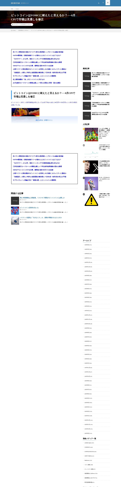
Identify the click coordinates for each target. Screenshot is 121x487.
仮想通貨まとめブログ (89, 467)
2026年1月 (87, 258)
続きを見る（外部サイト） (44, 121)
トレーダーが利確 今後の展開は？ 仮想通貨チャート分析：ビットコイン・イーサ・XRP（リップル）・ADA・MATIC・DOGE (104, 132)
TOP (12, 8)
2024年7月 (87, 333)
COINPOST (87, 437)
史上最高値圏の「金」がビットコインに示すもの (29, 80)
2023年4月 (87, 395)
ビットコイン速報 (88, 458)
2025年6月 (87, 287)
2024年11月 (87, 316)
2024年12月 (87, 312)
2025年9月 (87, 275)
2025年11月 (87, 266)
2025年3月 (87, 300)
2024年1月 (87, 358)
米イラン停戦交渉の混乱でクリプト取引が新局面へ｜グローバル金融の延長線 (38, 53)
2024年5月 (87, 341)
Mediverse (86, 450)
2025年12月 (87, 262)
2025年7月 (87, 283)
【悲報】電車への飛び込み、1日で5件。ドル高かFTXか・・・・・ (104, 196)
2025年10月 (87, 271)
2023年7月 (87, 383)
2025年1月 (87, 308)
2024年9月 (87, 324)
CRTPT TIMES (87, 446)
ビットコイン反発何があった (29, 209)
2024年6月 (87, 337)
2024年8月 (87, 329)
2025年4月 (87, 295)
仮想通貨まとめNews (26, 25)
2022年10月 (87, 420)
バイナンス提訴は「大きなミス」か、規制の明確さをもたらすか (41, 219)
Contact (16, 8)
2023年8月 (87, 378)
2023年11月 (87, 366)
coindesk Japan (87, 433)
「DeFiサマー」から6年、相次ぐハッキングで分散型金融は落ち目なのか (36, 60)
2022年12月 (87, 412)
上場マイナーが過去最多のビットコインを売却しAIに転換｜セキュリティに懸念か (39, 70)
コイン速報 (87, 454)
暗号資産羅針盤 (88, 471)
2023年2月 (87, 403)
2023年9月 (87, 374)
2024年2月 (87, 354)
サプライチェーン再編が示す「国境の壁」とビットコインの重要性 (34, 77)
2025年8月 (87, 279)
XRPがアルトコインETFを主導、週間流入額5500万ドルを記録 (33, 67)
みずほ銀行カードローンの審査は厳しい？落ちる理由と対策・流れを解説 (36, 84)
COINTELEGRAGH (88, 442)
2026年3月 (87, 250)
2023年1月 (87, 407)
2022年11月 (87, 416)
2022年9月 (87, 424)
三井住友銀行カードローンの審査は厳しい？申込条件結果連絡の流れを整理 (37, 63)
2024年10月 (87, 320)
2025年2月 (87, 304)
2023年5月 (87, 391)
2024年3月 (87, 349)
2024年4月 (87, 345)
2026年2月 (87, 254)
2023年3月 (87, 399)
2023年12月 (87, 362)
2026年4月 (87, 246)
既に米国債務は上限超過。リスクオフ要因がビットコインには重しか (42, 199)
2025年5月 (87, 291)
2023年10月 (87, 370)
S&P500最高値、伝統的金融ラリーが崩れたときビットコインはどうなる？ (37, 56)
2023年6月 (87, 387)
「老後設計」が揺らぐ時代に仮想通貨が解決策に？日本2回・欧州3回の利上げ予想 (39, 74)
